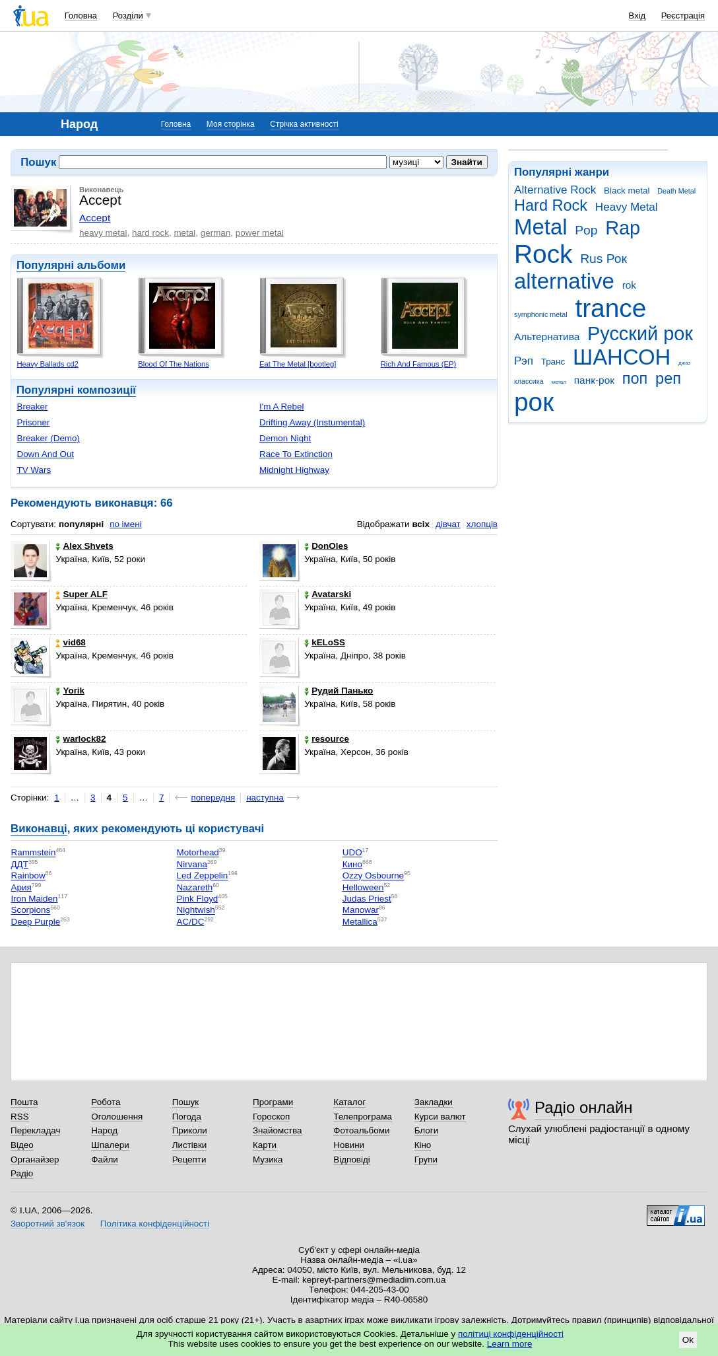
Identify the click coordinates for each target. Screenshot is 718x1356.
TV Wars (33, 470)
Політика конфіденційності (154, 1224)
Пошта (24, 1102)
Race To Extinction (296, 454)
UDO (352, 853)
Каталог (349, 1102)
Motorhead (198, 853)
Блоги (426, 1130)
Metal (541, 227)
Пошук (185, 1102)
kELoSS (324, 642)
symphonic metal (541, 314)
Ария (21, 887)
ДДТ (19, 864)
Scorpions (30, 910)
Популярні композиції (76, 390)
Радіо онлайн (584, 1107)
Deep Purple (35, 922)
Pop (586, 230)
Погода (186, 1117)
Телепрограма (362, 1117)
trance (610, 308)
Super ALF (81, 594)
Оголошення (117, 1117)
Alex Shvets (84, 546)
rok (629, 285)
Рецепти (189, 1159)
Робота (105, 1102)
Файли (104, 1159)
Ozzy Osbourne (373, 876)
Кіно (423, 1145)
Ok (688, 1340)
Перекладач (35, 1130)
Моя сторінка (231, 124)
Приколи (189, 1130)
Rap (622, 227)
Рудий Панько (338, 691)
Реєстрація (683, 15)
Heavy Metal (626, 207)
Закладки (433, 1102)
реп (668, 378)
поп (635, 378)
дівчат (448, 524)
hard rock (150, 233)
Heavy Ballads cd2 (47, 364)
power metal (260, 233)
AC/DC (191, 922)
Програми (273, 1102)
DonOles (326, 546)
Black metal (626, 191)
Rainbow (28, 876)
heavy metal (103, 233)
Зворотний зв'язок (47, 1224)
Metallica (360, 922)
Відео (22, 1145)
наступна (265, 798)
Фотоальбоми (361, 1130)
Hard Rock (550, 205)
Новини (348, 1145)
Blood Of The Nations (173, 364)
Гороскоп (271, 1117)
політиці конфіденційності (511, 1334)
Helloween (363, 887)
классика (529, 381)
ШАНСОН (621, 357)
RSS (20, 1117)
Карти (265, 1145)
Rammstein (33, 853)
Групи (426, 1159)
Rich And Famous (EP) (419, 364)
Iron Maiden (34, 899)
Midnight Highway (294, 470)
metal (184, 233)
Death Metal (676, 191)
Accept (94, 217)
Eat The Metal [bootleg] (297, 364)
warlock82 (80, 739)
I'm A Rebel (281, 406)
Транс (553, 362)
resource (326, 739)
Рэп (523, 361)
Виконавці (39, 828)
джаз (684, 363)
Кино (352, 864)
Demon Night (285, 438)
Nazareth (195, 887)
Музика (267, 1159)
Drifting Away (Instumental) (312, 422)
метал (558, 382)
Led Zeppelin (202, 876)
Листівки (189, 1145)
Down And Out (45, 454)
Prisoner (32, 422)
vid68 (70, 642)
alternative (564, 281)
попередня (213, 798)
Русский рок (640, 333)
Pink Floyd (197, 899)
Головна (81, 15)
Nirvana (192, 864)
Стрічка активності (304, 124)
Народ (104, 1130)
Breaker (32, 406)
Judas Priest (367, 899)
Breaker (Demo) (48, 438)
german (216, 233)
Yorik (69, 691)
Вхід (637, 15)
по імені (126, 524)
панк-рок (594, 380)
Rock (543, 254)
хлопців (482, 524)
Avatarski (327, 594)
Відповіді (351, 1159)
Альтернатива (546, 336)
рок (534, 402)
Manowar (361, 910)
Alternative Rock (555, 190)
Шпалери (110, 1145)
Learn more (510, 1344)
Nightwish (196, 910)
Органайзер (35, 1159)
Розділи (128, 15)
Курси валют (440, 1117)
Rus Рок (603, 259)
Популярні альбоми (70, 265)
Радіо (22, 1173)
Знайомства (277, 1130)
